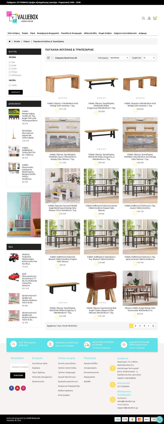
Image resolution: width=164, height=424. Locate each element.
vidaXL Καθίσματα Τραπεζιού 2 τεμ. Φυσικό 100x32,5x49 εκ (101, 258)
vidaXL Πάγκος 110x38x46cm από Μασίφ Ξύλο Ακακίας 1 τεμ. (62, 104)
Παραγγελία (89, 377)
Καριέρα (36, 368)
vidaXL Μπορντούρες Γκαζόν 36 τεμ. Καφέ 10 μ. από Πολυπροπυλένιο (29, 116)
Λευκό (13, 69)
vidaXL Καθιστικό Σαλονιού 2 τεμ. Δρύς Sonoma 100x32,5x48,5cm (140, 258)
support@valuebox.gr (127, 408)
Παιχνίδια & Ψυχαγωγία (71, 33)
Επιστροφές (64, 395)
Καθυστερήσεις (65, 390)
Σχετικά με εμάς (40, 363)
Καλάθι (87, 381)
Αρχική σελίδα (90, 363)
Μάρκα (12, 80)
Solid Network (33, 418)
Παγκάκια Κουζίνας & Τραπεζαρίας (48, 41)
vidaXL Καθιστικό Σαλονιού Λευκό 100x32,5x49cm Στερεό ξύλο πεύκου (101, 208)
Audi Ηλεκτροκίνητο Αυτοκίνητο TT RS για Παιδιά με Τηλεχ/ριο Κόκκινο (29, 280)
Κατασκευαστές (91, 372)
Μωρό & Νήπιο (105, 33)
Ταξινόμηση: (103, 58)
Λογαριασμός (90, 368)
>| (153, 326)
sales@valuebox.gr (126, 401)
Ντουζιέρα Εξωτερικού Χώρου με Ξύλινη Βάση (28, 134)
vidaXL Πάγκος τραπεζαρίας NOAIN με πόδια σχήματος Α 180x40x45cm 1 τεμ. (101, 156)
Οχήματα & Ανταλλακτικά (125, 33)
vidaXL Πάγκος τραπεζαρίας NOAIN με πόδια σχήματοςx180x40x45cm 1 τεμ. (101, 105)
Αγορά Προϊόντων (67, 377)
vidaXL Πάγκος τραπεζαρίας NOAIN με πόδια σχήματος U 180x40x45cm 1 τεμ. (62, 310)
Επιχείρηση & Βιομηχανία (48, 33)
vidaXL (13, 85)
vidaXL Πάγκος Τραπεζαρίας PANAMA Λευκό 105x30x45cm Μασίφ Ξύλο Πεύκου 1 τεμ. (62, 156)
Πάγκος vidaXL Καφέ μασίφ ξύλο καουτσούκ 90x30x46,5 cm (140, 309)
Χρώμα (12, 57)
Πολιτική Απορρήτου (42, 377)
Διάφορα (143, 33)
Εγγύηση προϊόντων (68, 381)
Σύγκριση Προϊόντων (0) (66, 58)
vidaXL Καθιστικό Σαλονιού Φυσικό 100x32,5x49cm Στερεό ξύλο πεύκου (63, 259)
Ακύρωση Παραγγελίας (69, 386)
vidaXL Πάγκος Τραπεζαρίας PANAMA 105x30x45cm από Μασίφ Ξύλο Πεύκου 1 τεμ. (140, 156)
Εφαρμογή (15, 92)
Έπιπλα (25, 33)
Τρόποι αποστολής (67, 368)
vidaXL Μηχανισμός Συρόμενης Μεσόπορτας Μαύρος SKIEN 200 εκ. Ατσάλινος (28, 172)
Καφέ (12, 65)
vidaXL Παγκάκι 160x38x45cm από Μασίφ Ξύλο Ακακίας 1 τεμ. (140, 104)
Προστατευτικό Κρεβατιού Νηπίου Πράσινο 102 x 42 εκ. (29, 299)
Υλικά (32, 33)
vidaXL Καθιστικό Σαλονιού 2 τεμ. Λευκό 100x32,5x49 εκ (140, 207)
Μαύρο (13, 72)
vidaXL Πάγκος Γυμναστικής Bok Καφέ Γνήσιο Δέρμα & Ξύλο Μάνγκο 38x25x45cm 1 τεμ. (101, 310)
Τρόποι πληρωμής (67, 372)
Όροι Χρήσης (38, 372)
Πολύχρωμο (15, 75)
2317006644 (22, 2)
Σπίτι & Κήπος (14, 33)
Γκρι (12, 62)
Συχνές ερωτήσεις (67, 363)
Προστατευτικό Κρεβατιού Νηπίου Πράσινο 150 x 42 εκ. (29, 316)
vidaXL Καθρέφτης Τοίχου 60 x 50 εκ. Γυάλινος (28, 151)
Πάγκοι (27, 41)
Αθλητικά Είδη (90, 33)
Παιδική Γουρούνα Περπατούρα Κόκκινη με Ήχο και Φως (29, 259)
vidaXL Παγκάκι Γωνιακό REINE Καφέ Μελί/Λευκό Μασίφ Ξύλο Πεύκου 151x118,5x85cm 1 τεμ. (62, 208)
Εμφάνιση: (136, 58)
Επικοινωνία (38, 381)
